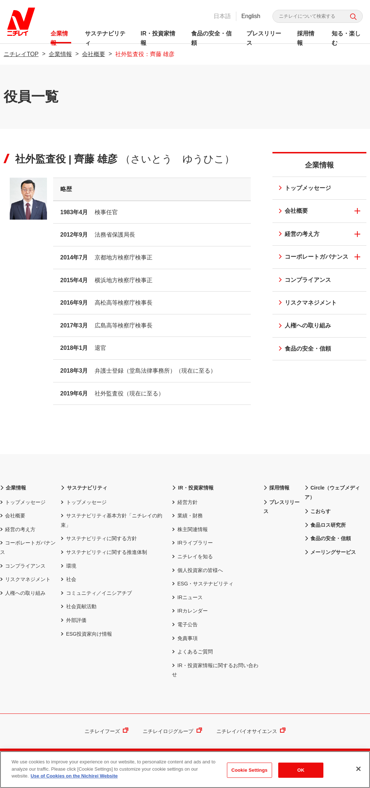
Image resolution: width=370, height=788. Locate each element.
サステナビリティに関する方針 (99, 538)
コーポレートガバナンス (311, 257)
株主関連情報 (189, 529)
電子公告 (184, 624)
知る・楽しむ (345, 36)
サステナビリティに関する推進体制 (104, 552)
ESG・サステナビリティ (202, 583)
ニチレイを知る (192, 556)
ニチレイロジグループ (172, 731)
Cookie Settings (249, 771)
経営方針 (184, 502)
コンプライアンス (302, 280)
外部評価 (73, 620)
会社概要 (93, 54)
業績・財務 (187, 515)
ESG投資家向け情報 (86, 634)
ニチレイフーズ (106, 731)
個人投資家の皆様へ (197, 570)
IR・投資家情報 (158, 36)
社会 (68, 579)
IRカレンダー (189, 611)
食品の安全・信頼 (211, 36)
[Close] (358, 770)
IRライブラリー (192, 543)
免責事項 (184, 638)
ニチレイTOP (21, 54)
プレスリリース (263, 36)
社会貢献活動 (78, 606)
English (250, 16)
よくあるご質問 (192, 651)
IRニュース (187, 597)
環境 (68, 566)
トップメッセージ (302, 188)
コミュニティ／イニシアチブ (96, 593)
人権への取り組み (302, 326)
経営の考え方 (296, 234)
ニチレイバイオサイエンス (250, 731)
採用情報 (305, 36)
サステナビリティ (105, 36)
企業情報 (59, 36)
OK (301, 771)
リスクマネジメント (305, 303)
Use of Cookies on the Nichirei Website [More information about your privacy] (74, 777)
